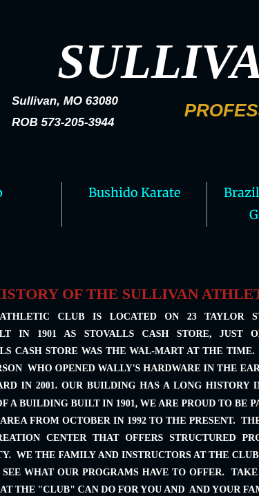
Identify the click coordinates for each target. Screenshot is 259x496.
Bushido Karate (134, 192)
